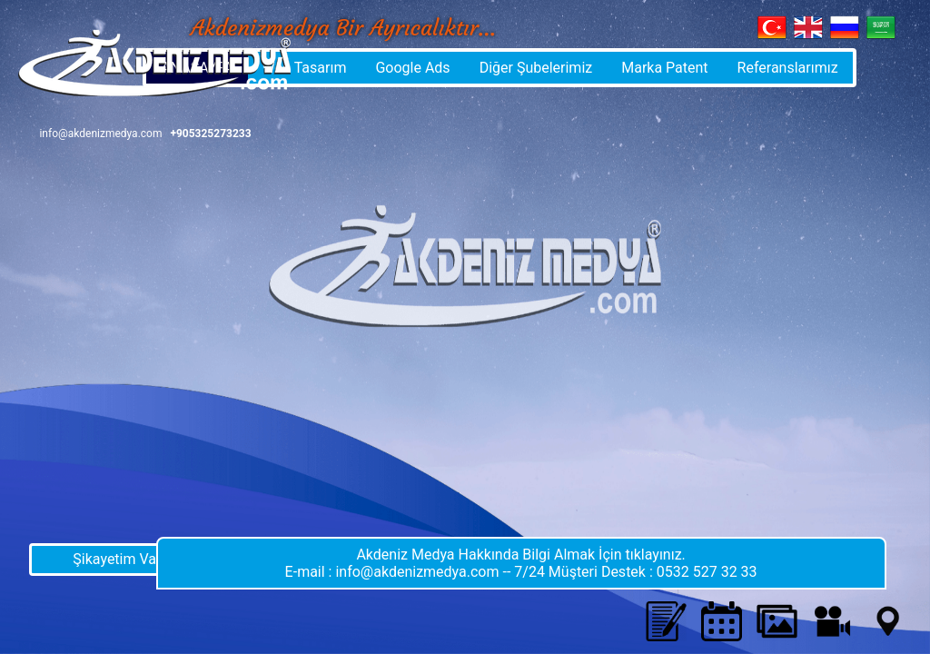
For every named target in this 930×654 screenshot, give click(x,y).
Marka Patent (664, 67)
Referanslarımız (787, 67)
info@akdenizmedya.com (100, 133)
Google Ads (412, 67)
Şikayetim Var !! (122, 559)
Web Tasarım (304, 67)
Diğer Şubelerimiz (536, 67)
